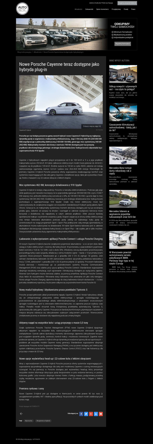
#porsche (28, 421)
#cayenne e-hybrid (43, 421)
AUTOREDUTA (127, 3)
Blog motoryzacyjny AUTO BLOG (22, 8)
